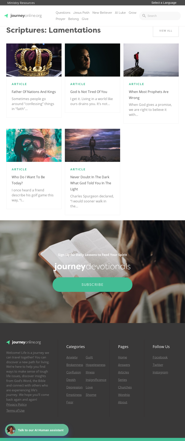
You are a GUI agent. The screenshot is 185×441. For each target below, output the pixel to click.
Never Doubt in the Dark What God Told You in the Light (90, 183)
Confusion (73, 372)
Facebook (160, 357)
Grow (132, 13)
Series (122, 380)
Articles (123, 372)
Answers (124, 365)
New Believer (102, 13)
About (122, 402)
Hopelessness (93, 365)
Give (85, 19)
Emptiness (74, 395)
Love (89, 387)
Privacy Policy (16, 405)
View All (165, 30)
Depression (74, 387)
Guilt (89, 357)
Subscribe (93, 284)
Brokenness (74, 365)
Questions (63, 13)
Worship (124, 395)
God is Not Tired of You (88, 91)
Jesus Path (81, 13)
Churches (125, 387)
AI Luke (120, 13)
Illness (90, 372)
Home (122, 357)
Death (71, 380)
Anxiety (72, 357)
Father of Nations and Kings (34, 91)
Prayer (60, 19)
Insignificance (93, 380)
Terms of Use (15, 411)
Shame (91, 395)
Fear (69, 402)
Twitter (158, 365)
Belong (73, 19)
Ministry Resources (21, 3)
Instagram (160, 372)
